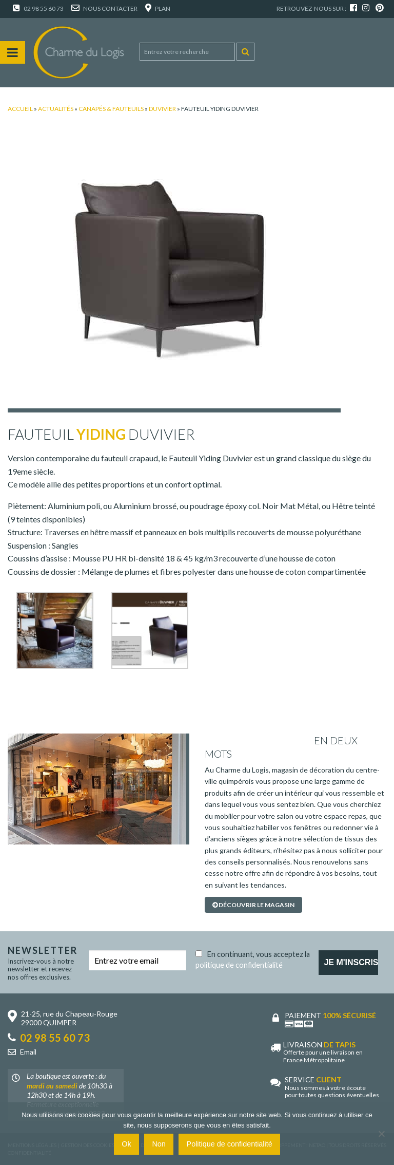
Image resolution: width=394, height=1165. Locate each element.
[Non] (381, 1134)
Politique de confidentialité (229, 1144)
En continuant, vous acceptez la (252, 957)
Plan (157, 8)
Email (28, 1051)
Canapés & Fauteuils (111, 108)
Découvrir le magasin (253, 905)
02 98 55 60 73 (38, 8)
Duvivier (162, 108)
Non (158, 1144)
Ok (126, 1144)
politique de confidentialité (239, 965)
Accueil (20, 108)
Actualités (55, 108)
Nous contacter (104, 8)
